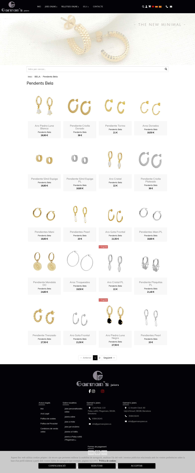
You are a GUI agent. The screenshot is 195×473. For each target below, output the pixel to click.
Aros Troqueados (80, 282)
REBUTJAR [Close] (96, 466)
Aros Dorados (151, 125)
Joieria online (70, 417)
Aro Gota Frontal (115, 231)
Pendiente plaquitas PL (150, 283)
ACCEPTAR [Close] (137, 466)
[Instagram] (93, 392)
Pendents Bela (44, 132)
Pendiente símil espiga (44, 178)
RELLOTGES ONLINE (70, 6)
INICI (39, 6)
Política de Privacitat (49, 424)
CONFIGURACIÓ (57, 466)
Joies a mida (70, 422)
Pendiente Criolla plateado (151, 180)
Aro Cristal (115, 178)
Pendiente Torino (115, 125)
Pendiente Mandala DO (44, 283)
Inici (42, 409)
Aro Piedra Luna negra (115, 337)
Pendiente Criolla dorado (80, 127)
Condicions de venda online (49, 430)
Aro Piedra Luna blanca (44, 127)
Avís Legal (45, 414)
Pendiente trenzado (44, 335)
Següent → (109, 357)
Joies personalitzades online (73, 410)
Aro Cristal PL (115, 282)
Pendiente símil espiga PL (80, 180)
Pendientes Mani (44, 231)
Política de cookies (107, 461)
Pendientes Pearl (80, 231)
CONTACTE (98, 6)
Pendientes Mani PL (150, 231)
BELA (86, 6)
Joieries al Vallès (71, 432)
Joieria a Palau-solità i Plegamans (73, 438)
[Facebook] (90, 392)
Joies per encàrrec (72, 427)
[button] (146, 7)
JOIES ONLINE (51, 6)
